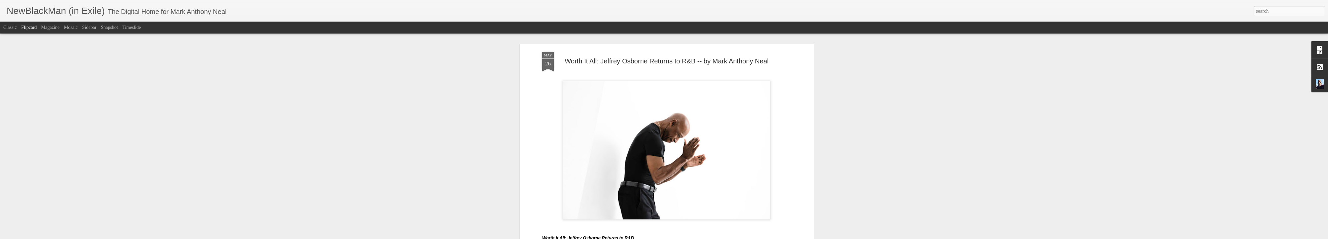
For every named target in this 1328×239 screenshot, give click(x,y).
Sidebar (89, 27)
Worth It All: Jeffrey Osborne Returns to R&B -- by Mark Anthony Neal (667, 34)
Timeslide (132, 27)
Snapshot (109, 27)
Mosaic (71, 27)
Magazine (50, 27)
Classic (10, 27)
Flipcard (29, 27)
